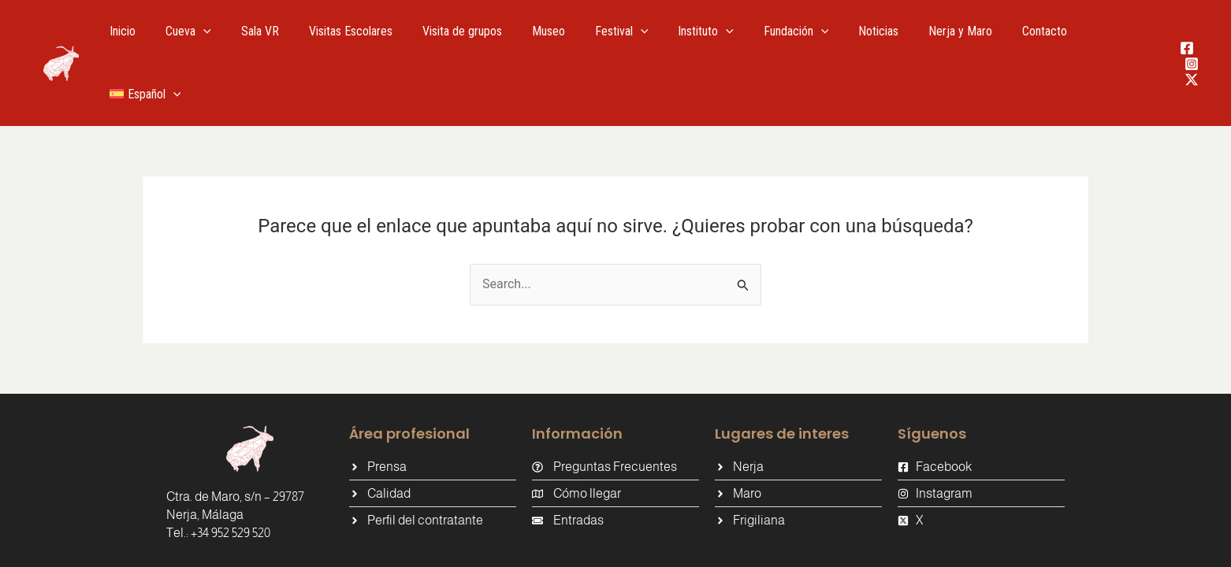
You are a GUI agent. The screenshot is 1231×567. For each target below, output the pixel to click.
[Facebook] (1177, 16)
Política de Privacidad (837, 542)
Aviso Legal (610, 542)
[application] (229, 31)
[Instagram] (1182, 32)
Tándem (410, 541)
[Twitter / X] (1182, 48)
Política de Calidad (962, 542)
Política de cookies (711, 542)
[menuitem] (1106, 31)
